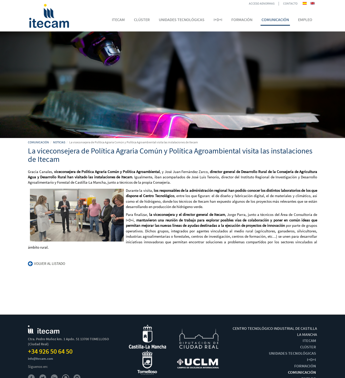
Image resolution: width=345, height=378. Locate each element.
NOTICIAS (59, 142)
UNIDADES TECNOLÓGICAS (292, 353)
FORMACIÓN (305, 365)
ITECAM (309, 340)
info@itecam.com (40, 358)
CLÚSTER (308, 346)
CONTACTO (290, 3)
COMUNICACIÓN (38, 142)
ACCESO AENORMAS (261, 3)
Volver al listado (46, 263)
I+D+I (311, 359)
